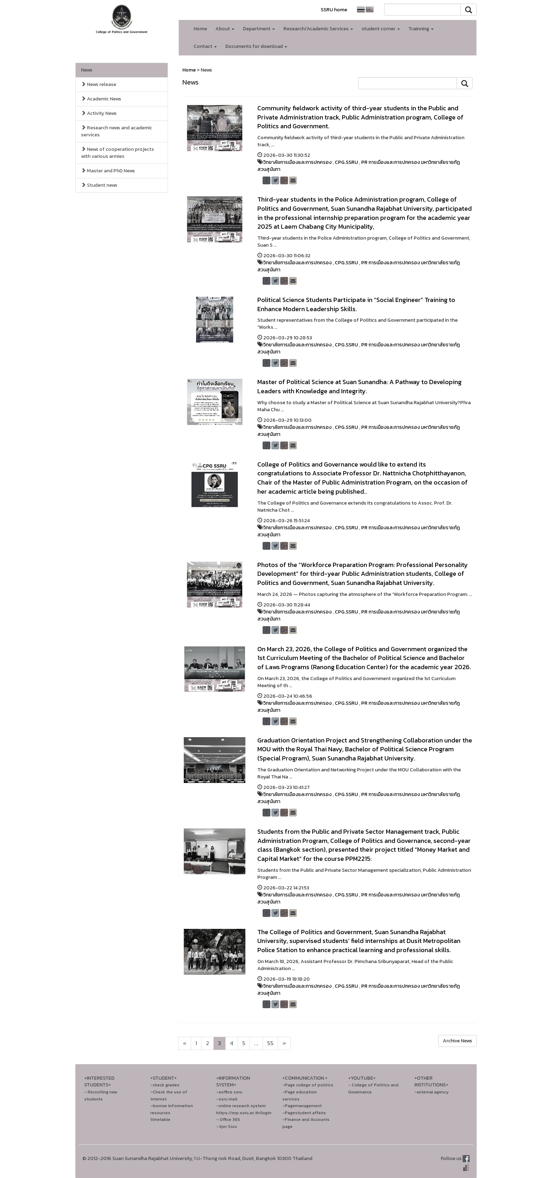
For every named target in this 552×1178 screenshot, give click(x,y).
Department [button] (259, 28)
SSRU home (334, 9)
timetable (160, 1119)
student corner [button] (381, 28)
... (256, 1043)
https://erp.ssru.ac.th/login (243, 1112)
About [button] (224, 28)
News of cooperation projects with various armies (117, 153)
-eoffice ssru (229, 1091)
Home (200, 28)
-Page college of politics (307, 1084)
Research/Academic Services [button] (318, 28)
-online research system (241, 1105)
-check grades (165, 1084)
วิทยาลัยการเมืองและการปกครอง (297, 162)
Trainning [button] (421, 28)
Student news (99, 185)
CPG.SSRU (346, 162)
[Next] (184, 1043)
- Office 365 (228, 1119)
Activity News (99, 113)
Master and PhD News (108, 170)
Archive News (457, 1040)
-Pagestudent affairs (304, 1112)
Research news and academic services (116, 131)
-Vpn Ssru (226, 1126)
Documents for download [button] (256, 46)
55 (270, 1043)
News (86, 70)
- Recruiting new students (100, 1095)
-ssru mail (226, 1099)
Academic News (101, 99)
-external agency (431, 1091)
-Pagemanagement (302, 1105)
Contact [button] (205, 46)
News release (98, 84)
